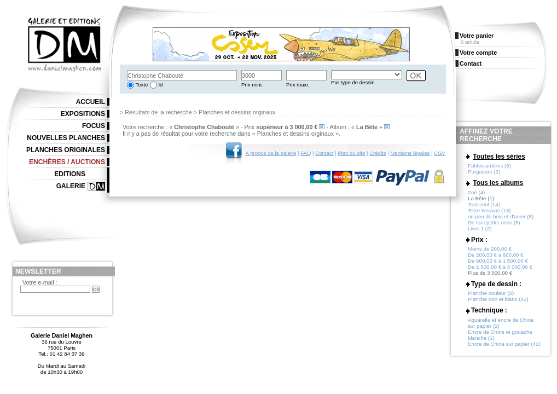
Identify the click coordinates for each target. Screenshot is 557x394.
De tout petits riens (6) (494, 222)
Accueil (90, 102)
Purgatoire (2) (484, 172)
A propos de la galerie (271, 153)
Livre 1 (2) (480, 228)
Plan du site (351, 153)
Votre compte (478, 52)
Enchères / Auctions (67, 162)
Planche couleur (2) (491, 293)
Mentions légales (410, 153)
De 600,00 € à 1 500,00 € (498, 261)
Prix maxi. (297, 85)
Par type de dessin (352, 82)
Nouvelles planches (66, 138)
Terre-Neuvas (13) (489, 210)
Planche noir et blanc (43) (498, 299)
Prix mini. (252, 85)
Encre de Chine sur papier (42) (504, 344)
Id (160, 85)
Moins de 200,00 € (490, 249)
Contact (324, 153)
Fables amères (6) (489, 166)
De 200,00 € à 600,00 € (496, 255)
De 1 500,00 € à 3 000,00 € (500, 267)
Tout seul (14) (484, 204)
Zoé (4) (476, 192)
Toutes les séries (499, 156)
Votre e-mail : (39, 282)
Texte (141, 85)
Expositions (83, 114)
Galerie (70, 186)
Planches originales (65, 150)
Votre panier (477, 35)
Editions (69, 174)
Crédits (377, 153)
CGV (439, 153)
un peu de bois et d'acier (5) (500, 216)
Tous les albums (498, 183)
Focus (93, 126)
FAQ (305, 153)
